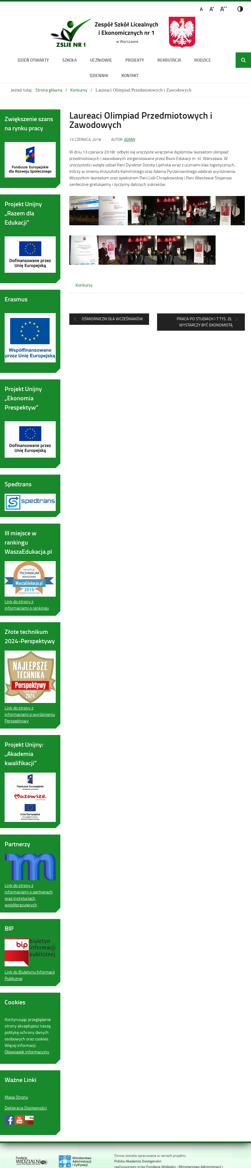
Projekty (134, 60)
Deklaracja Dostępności (26, 1108)
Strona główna (48, 90)
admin (129, 139)
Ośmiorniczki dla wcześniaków (112, 318)
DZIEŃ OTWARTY (33, 60)
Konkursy (78, 90)
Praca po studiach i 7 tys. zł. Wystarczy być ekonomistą (205, 322)
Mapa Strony (16, 1097)
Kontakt (130, 75)
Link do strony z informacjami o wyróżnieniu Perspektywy (30, 714)
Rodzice (202, 60)
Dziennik (99, 75)
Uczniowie (101, 60)
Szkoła (69, 60)
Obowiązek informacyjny (27, 1052)
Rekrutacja (169, 60)
